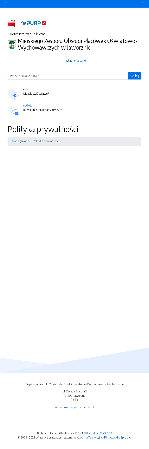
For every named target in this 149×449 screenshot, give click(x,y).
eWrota (28, 105)
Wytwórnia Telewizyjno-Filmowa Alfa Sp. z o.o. (103, 437)
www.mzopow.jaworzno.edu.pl (74, 407)
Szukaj (134, 76)
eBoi (26, 89)
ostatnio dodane (75, 60)
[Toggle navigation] (144, 4)
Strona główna (20, 141)
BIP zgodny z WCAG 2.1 (98, 433)
